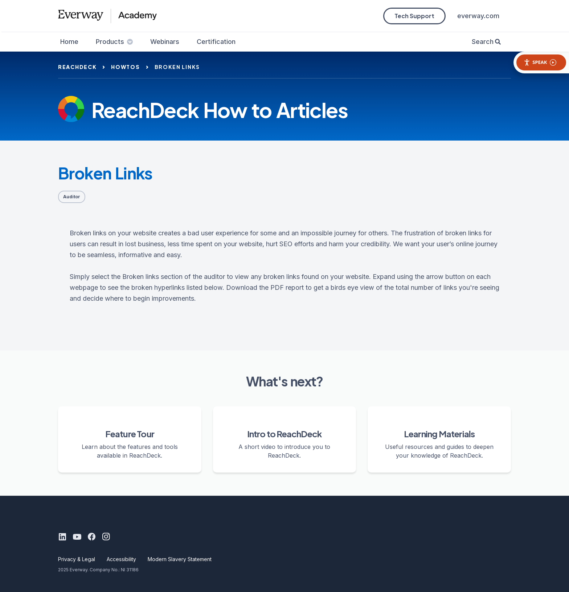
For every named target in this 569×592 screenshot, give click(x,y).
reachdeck (77, 67)
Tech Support (414, 16)
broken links (177, 67)
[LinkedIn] (62, 536)
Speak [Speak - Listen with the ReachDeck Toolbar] (540, 62)
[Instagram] (106, 536)
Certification (216, 41)
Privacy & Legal (76, 559)
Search (483, 41)
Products (114, 41)
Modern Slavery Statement (180, 559)
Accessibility (121, 559)
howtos (125, 67)
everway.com (478, 16)
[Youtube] (77, 536)
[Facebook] (91, 536)
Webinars (164, 41)
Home (69, 41)
